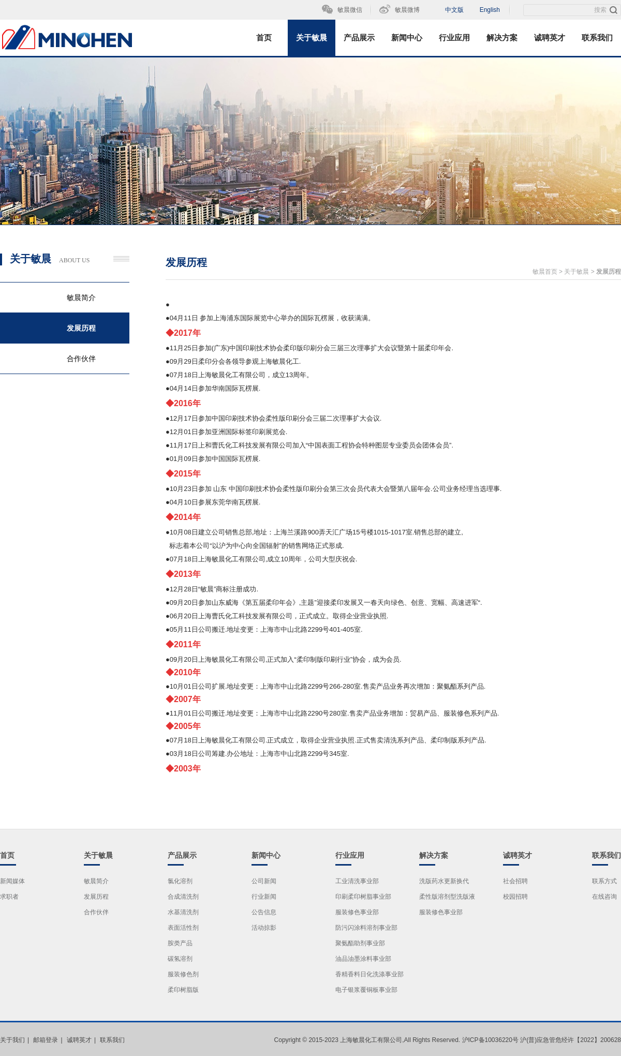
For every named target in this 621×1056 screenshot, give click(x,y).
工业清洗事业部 (357, 881)
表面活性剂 (183, 927)
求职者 (9, 896)
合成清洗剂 (183, 896)
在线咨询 (604, 896)
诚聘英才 (549, 38)
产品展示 (359, 38)
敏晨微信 (349, 9)
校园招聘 (515, 896)
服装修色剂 (183, 974)
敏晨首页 (545, 271)
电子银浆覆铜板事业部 (366, 989)
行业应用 (454, 38)
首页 (264, 38)
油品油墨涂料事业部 (363, 958)
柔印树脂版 (183, 989)
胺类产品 (180, 943)
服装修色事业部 (357, 912)
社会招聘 (515, 881)
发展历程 (81, 328)
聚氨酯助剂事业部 (360, 943)
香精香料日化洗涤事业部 (369, 974)
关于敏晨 (311, 38)
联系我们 (597, 38)
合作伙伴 (81, 358)
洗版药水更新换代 (444, 881)
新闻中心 (406, 38)
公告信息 (264, 912)
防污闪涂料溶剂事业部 (366, 927)
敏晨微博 (407, 9)
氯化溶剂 (180, 881)
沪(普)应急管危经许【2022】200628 (570, 1040)
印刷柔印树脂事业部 (363, 896)
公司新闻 (264, 881)
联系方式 (604, 881)
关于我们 (12, 1040)
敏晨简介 (81, 297)
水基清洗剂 (183, 912)
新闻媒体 (12, 881)
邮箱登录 (45, 1040)
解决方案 (502, 38)
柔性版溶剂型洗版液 (447, 896)
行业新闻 (264, 896)
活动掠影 (264, 927)
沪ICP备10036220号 (490, 1040)
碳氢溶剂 (180, 958)
